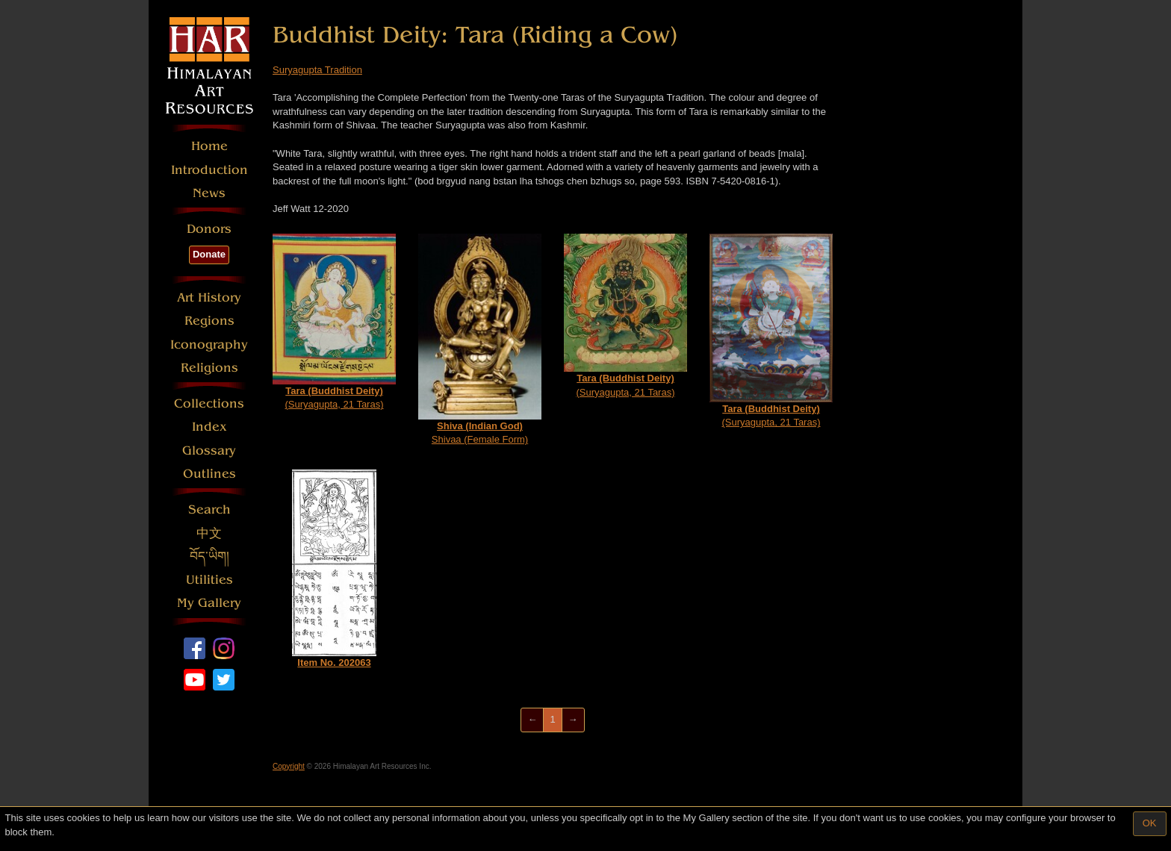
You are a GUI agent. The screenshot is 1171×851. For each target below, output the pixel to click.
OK (1150, 823)
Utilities (209, 580)
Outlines (209, 474)
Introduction (209, 170)
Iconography (209, 344)
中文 (209, 533)
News (209, 193)
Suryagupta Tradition (317, 69)
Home (209, 146)
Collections (209, 403)
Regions (209, 321)
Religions (209, 368)
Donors (209, 229)
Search (209, 509)
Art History (209, 297)
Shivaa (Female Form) (479, 339)
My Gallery (209, 603)
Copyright (289, 766)
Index (209, 427)
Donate (209, 254)
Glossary (209, 450)
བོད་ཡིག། (209, 556)
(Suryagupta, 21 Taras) (334, 322)
